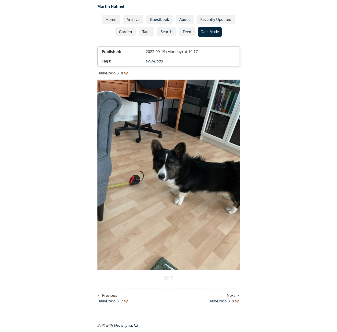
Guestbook (159, 19)
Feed (187, 31)
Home (111, 19)
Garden (125, 31)
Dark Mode (210, 32)
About (184, 19)
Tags (146, 31)
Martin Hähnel (110, 6)
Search (167, 31)
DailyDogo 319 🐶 (224, 301)
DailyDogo (154, 61)
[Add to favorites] (168, 278)
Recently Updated (215, 19)
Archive (133, 19)
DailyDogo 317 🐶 (113, 301)
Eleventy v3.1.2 (126, 325)
